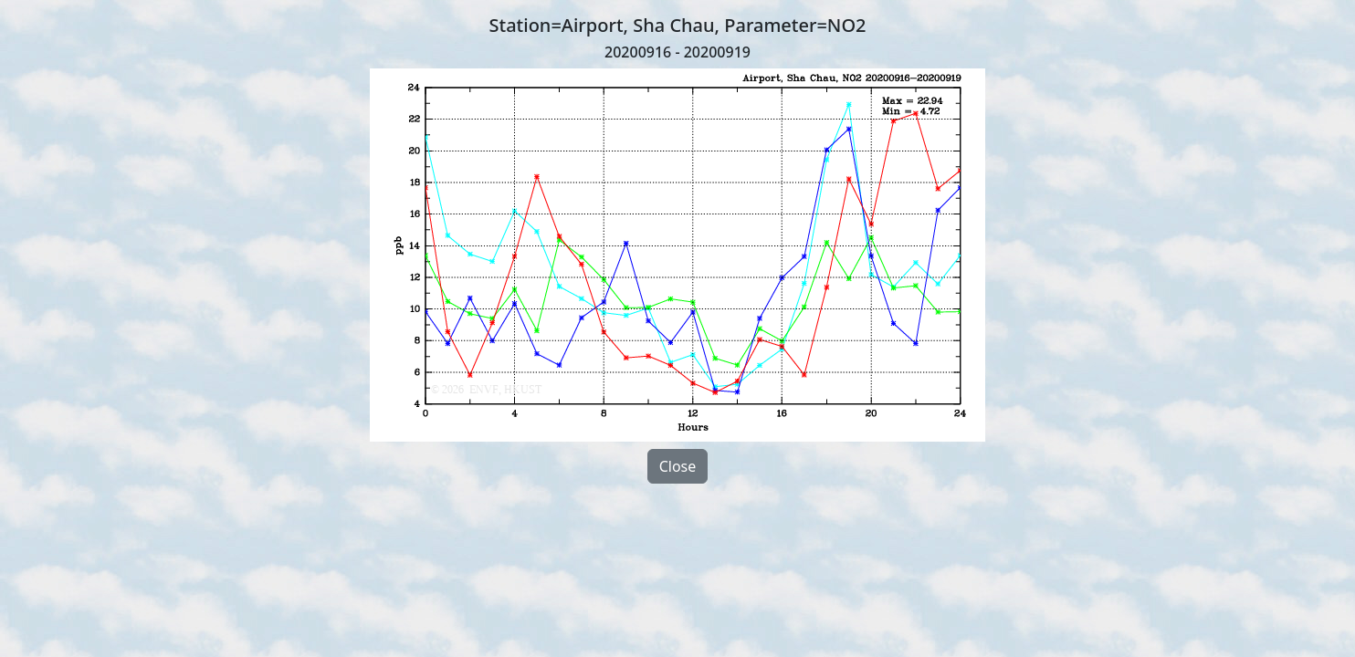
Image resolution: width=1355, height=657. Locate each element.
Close (678, 466)
